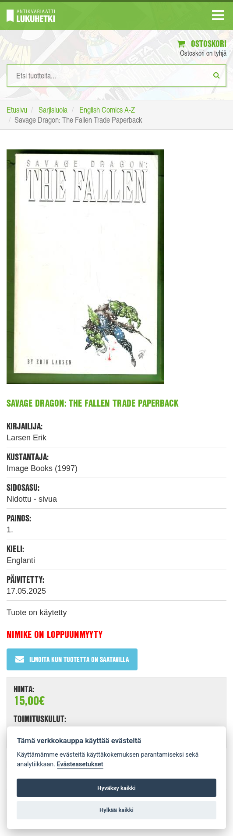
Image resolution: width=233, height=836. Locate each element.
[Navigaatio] (217, 17)
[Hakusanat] (116, 75)
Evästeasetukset (80, 764)
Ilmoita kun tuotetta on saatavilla (72, 659)
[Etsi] (216, 75)
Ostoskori (201, 43)
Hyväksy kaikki (116, 788)
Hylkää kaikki (116, 810)
